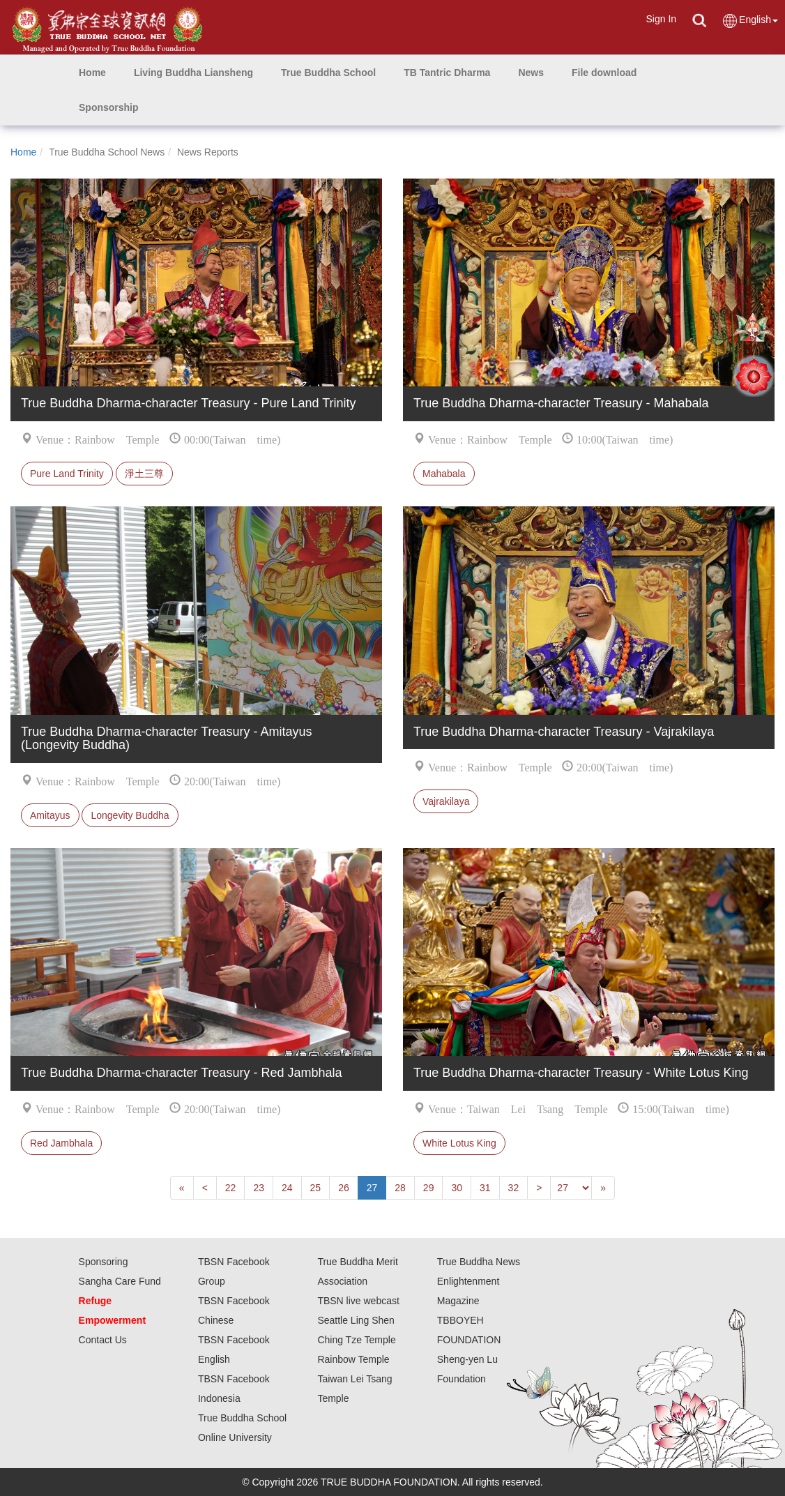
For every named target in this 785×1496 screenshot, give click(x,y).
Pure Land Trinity (67, 473)
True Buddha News (478, 1261)
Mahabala (444, 473)
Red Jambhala (61, 1143)
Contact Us (103, 1339)
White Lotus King (459, 1143)
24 (287, 1187)
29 (428, 1187)
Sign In (661, 18)
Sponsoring (103, 1261)
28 (400, 1187)
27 (372, 1187)
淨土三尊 (144, 473)
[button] (193, 72)
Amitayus (50, 815)
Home (23, 152)
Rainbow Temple (353, 1359)
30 (456, 1187)
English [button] (750, 20)
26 (343, 1187)
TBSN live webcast (358, 1300)
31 (485, 1187)
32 (513, 1187)
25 (315, 1187)
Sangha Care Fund (120, 1281)
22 (230, 1187)
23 (258, 1187)
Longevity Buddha (130, 815)
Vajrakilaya (445, 801)
